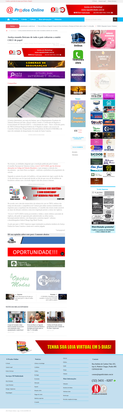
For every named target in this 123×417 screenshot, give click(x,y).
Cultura (36, 371)
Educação (36, 382)
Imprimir (56, 45)
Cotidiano (36, 367)
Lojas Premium (9, 385)
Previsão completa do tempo (70, 399)
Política (65, 362)
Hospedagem (9, 392)
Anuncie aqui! (102, 1)
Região (53, 43)
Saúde (64, 366)
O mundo (36, 402)
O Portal (94, 1)
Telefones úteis (66, 391)
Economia (45, 43)
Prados (49, 43)
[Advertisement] (36, 149)
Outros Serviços (112, 1)
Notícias (15, 19)
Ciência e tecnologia (39, 363)
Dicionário (74, 152)
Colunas (33, 19)
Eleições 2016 (37, 390)
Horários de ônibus (67, 387)
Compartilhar (12, 83)
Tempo (65, 370)
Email (63, 45)
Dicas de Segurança (38, 43)
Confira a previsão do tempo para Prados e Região (19, 1)
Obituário (58, 19)
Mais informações (45, 19)
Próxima (53, 294)
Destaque (31, 43)
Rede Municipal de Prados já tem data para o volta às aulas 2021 (24, 298)
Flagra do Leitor (38, 394)
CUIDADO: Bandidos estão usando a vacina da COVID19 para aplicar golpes (48, 298)
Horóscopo (66, 395)
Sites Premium (9, 381)
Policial (65, 358)
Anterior (18, 295)
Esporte (36, 386)
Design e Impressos (10, 389)
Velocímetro (75, 155)
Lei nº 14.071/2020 (42, 166)
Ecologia (36, 375)
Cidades (24, 19)
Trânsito (57, 43)
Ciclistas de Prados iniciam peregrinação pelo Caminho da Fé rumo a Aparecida (55, 326)
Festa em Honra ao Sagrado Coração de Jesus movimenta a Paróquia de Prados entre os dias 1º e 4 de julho (69, 26)
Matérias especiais (38, 398)
